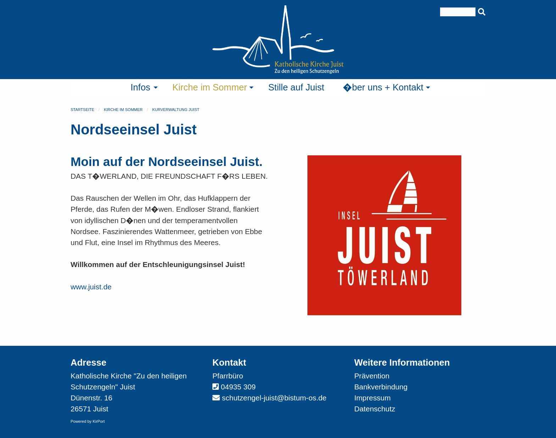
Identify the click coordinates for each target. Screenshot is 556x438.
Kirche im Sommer (123, 109)
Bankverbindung (380, 387)
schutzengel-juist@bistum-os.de (274, 398)
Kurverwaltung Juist (175, 109)
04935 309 (238, 387)
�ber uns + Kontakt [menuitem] (383, 87)
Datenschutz (374, 409)
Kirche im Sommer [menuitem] (209, 87)
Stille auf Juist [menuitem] (296, 87)
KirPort (99, 421)
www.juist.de (91, 287)
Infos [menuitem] (140, 87)
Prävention (371, 376)
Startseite (82, 109)
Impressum (372, 398)
